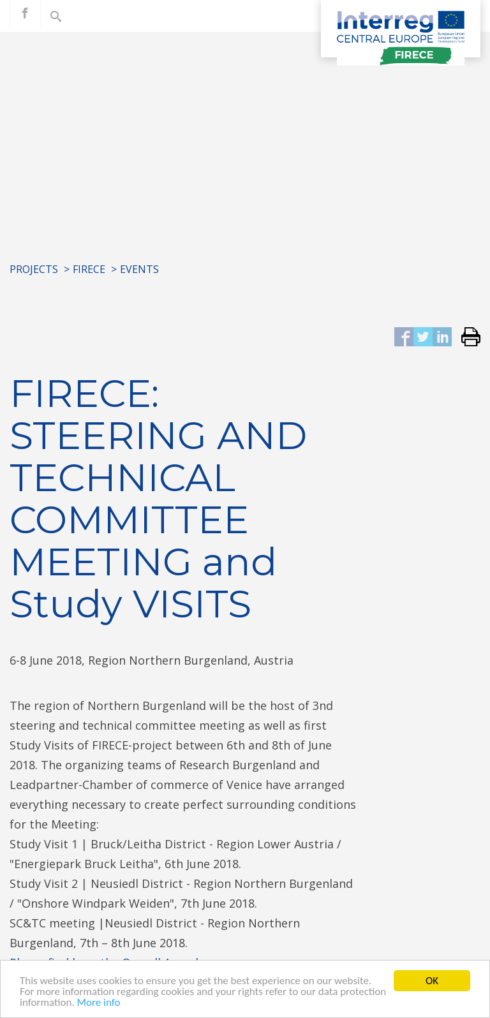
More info (99, 1003)
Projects (34, 269)
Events (139, 269)
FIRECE (89, 269)
